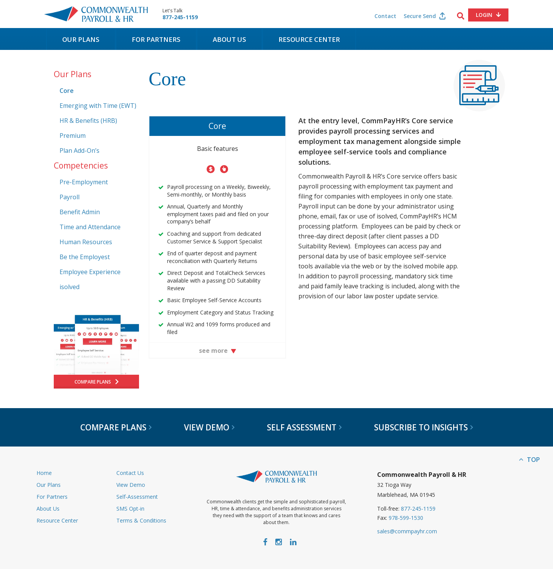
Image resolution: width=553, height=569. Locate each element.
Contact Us (130, 472)
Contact (385, 16)
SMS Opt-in (130, 508)
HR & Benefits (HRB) (88, 120)
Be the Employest (85, 257)
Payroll (69, 197)
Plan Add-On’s (79, 150)
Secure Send (420, 16)
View (209, 427)
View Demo (130, 484)
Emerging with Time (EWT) (98, 105)
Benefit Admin (80, 212)
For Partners (156, 39)
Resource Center (309, 39)
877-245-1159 (180, 17)
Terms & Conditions (141, 520)
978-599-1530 (406, 517)
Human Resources (86, 242)
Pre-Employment (84, 182)
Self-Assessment (137, 496)
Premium (73, 135)
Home (44, 472)
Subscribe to (423, 427)
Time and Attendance (90, 227)
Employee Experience (90, 272)
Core (67, 90)
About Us (229, 39)
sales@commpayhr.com (407, 531)
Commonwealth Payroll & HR (96, 14)
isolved (69, 287)
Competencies (81, 165)
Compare (116, 427)
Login (484, 14)
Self (304, 427)
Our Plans (80, 39)
